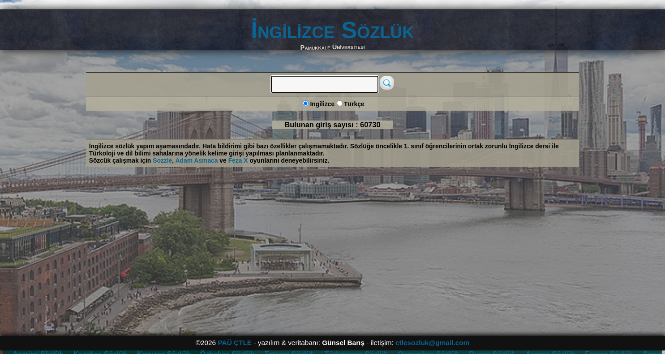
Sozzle (162, 160)
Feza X (238, 160)
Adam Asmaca (197, 160)
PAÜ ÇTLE (235, 342)
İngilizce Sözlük (332, 30)
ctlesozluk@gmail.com (432, 342)
